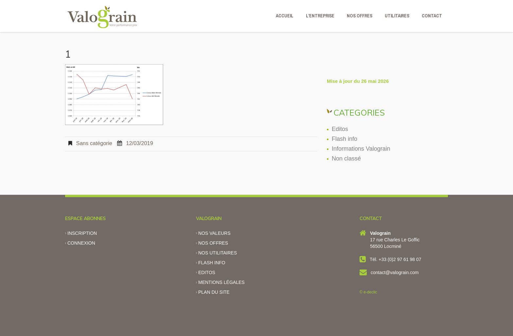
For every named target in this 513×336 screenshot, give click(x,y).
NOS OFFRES (359, 16)
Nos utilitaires (217, 252)
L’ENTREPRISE (320, 16)
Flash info (344, 139)
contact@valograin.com (395, 272)
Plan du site (214, 292)
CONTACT (432, 16)
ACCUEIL (284, 16)
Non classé (346, 158)
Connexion (81, 243)
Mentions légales (221, 282)
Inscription (82, 233)
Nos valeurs (214, 233)
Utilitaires (397, 16)
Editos (340, 129)
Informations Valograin (361, 148)
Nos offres (213, 243)
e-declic (370, 292)
